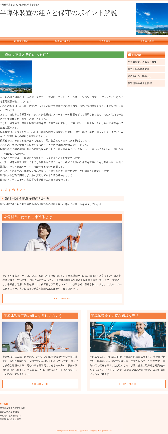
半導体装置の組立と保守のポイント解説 (58, 12)
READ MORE (63, 298)
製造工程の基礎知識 (138, 69)
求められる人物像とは (140, 76)
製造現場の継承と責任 (140, 83)
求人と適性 (104, 41)
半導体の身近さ (63, 41)
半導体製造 (22, 41)
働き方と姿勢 (147, 41)
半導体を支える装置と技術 (142, 62)
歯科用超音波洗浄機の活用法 (27, 198)
